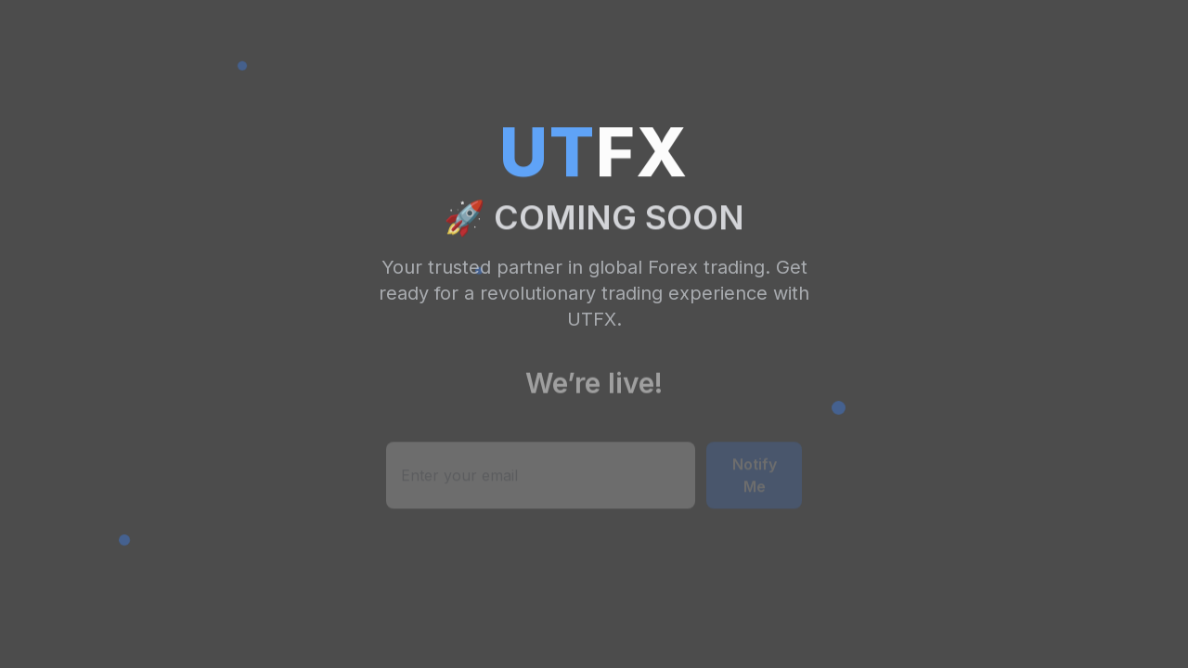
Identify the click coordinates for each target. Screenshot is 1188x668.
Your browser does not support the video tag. (594, 334)
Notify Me (754, 476)
